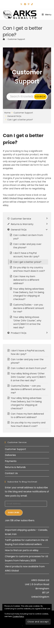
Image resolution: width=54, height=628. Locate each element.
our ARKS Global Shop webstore (24, 196)
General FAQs (14, 116)
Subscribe (14, 512)
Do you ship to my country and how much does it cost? (29, 269)
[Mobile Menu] (46, 14)
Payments (10, 461)
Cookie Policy (18, 616)
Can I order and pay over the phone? (27, 245)
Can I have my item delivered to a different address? (26, 280)
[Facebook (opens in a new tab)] (25, 4)
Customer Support (16, 39)
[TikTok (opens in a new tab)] (32, 4)
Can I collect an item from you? (28, 236)
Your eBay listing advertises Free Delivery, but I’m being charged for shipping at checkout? (28, 294)
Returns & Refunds (15, 467)
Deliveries (10, 455)
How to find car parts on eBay (21, 550)
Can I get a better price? (20, 119)
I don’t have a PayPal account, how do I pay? (28, 352)
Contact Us (26, 165)
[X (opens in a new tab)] (21, 4)
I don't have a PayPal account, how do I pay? (26, 254)
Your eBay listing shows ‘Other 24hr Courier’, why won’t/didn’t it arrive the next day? (28, 377)
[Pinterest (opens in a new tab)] (28, 4)
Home (7, 112)
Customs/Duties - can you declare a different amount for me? (28, 308)
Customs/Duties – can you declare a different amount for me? (28, 389)
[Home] (4, 39)
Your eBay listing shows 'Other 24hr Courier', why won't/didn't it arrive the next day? (27, 322)
